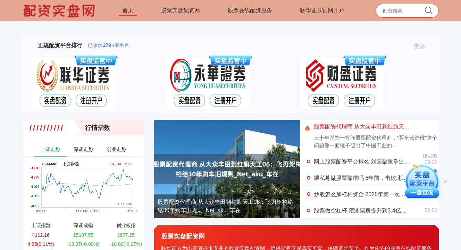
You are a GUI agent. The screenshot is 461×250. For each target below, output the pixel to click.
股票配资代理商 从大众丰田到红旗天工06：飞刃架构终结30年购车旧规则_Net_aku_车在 (225, 206)
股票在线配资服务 (250, 10)
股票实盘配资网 (180, 10)
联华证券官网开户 (322, 10)
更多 (422, 46)
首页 (127, 10)
